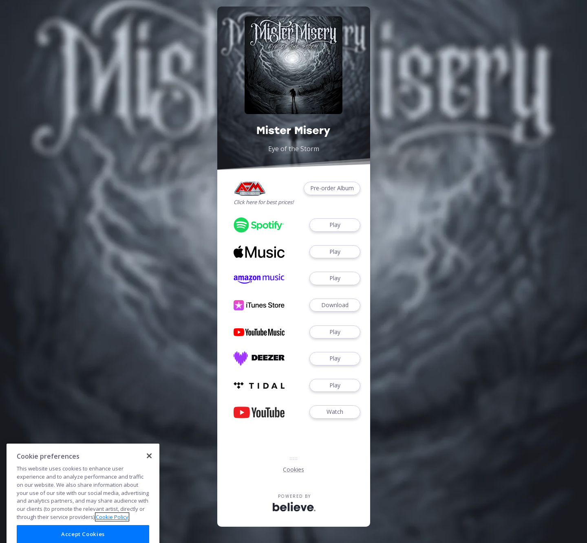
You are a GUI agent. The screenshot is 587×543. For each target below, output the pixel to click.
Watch (335, 412)
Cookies (293, 469)
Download (335, 305)
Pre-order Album (332, 188)
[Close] (149, 470)
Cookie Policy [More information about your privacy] (112, 530)
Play (335, 225)
